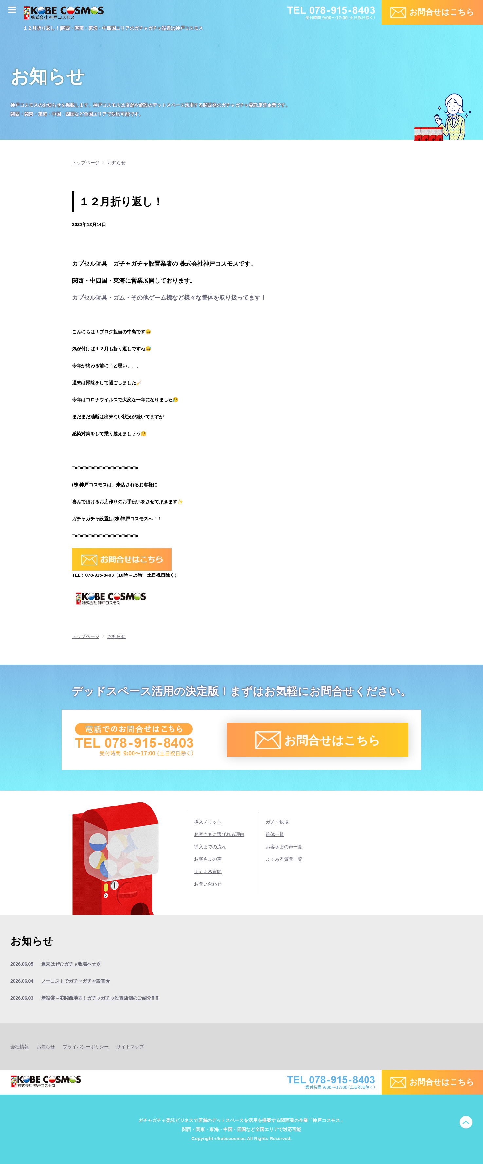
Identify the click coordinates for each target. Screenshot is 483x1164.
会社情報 (19, 1046)
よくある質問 (208, 871)
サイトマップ (130, 1046)
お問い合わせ (208, 884)
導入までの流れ (210, 846)
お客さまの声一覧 (284, 846)
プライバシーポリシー (86, 1046)
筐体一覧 (275, 834)
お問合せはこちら (441, 12)
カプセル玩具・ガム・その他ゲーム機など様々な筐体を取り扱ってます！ (169, 297)
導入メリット (208, 822)
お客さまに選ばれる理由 (219, 834)
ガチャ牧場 (277, 822)
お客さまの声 (208, 859)
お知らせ (46, 1046)
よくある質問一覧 (284, 859)
